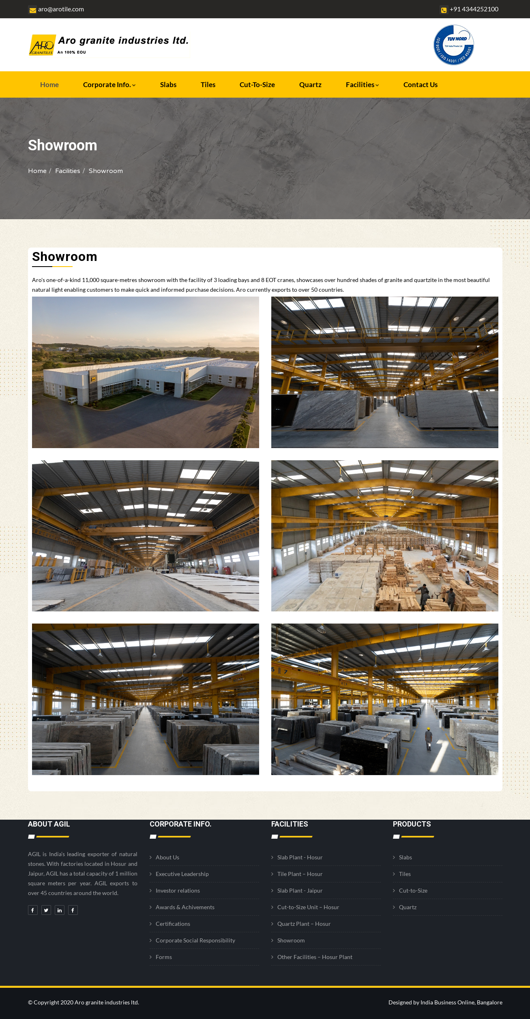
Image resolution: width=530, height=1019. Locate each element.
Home (49, 84)
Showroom (291, 940)
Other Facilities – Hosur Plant (314, 956)
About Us (167, 857)
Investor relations (178, 890)
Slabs (168, 84)
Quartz (310, 84)
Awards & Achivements (185, 907)
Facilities (362, 84)
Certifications (173, 923)
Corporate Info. (109, 84)
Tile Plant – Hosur (300, 873)
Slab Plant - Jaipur (300, 890)
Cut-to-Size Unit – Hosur (308, 907)
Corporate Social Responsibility (195, 940)
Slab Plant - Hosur (300, 857)
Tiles (208, 84)
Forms (164, 956)
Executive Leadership (182, 873)
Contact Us (420, 84)
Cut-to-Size (257, 84)
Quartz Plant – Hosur (304, 923)
